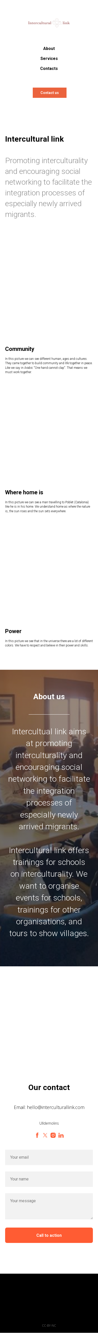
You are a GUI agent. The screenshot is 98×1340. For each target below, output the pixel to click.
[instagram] (53, 1135)
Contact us (49, 93)
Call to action (49, 1235)
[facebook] (37, 1135)
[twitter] (45, 1135)
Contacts (49, 68)
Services (49, 58)
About (49, 48)
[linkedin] (61, 1135)
